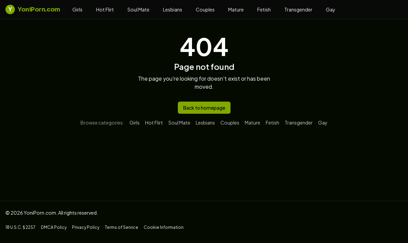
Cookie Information (164, 227)
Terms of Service (121, 227)
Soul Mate (138, 9)
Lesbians (172, 9)
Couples (205, 9)
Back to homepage (204, 108)
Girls (77, 9)
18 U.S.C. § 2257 (20, 227)
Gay (330, 9)
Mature (236, 9)
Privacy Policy (85, 227)
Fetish (264, 9)
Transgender (298, 9)
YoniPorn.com (32, 9)
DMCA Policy (54, 227)
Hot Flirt (105, 9)
